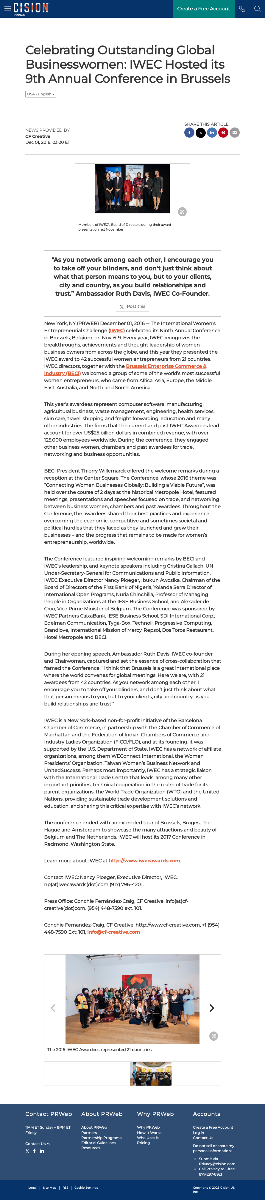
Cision (225, 1188)
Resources (90, 1148)
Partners (89, 1132)
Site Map (49, 1188)
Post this (132, 306)
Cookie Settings (86, 1188)
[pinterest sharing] (223, 133)
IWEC (116, 330)
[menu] (7, 9)
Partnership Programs (101, 1138)
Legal (32, 1188)
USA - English (40, 94)
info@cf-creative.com (113, 932)
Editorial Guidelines (98, 1143)
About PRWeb (94, 1127)
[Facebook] (34, 1151)
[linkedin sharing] (212, 133)
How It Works (149, 1132)
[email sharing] (235, 133)
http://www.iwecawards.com (144, 861)
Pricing (143, 1143)
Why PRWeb (148, 1127)
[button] (257, 9)
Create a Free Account (213, 1127)
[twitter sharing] (201, 133)
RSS (65, 1188)
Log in (198, 1132)
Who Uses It (148, 1138)
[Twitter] (28, 1151)
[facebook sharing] (189, 133)
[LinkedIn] (42, 1151)
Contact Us (37, 1143)
